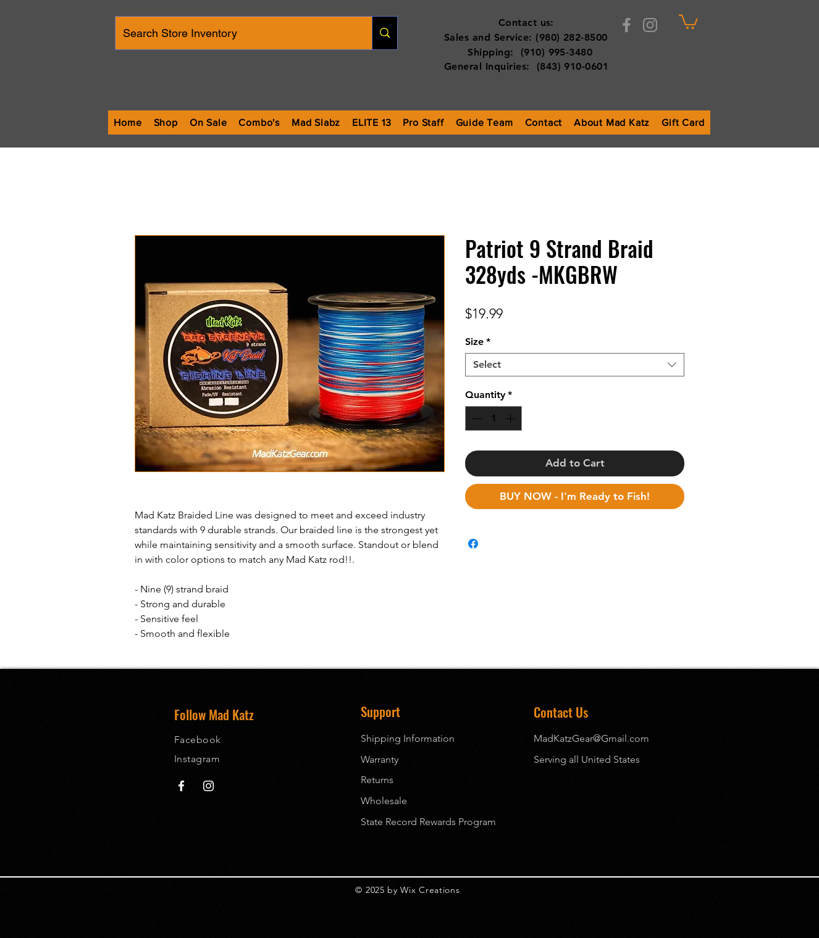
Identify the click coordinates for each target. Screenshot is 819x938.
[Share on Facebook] (473, 543)
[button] (688, 21)
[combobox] (574, 364)
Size (477, 341)
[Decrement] (475, 418)
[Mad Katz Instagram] (208, 786)
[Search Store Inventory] (234, 33)
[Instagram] (650, 25)
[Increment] (511, 418)
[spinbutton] (493, 418)
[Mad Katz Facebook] (181, 786)
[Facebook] (626, 25)
